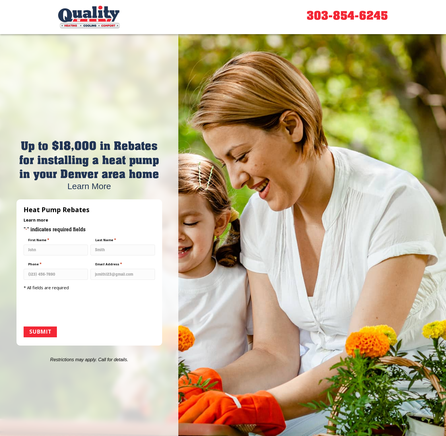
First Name (38, 239)
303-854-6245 (347, 15)
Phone (35, 263)
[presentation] (67, 309)
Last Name (105, 239)
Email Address (108, 263)
